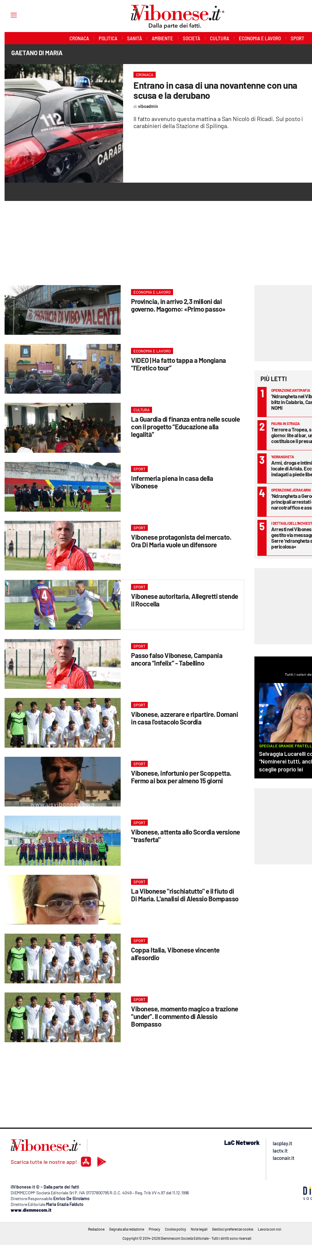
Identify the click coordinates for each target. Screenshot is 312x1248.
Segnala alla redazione (126, 1229)
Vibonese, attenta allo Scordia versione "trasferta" (185, 835)
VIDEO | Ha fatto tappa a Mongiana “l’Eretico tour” (178, 364)
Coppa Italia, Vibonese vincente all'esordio (175, 953)
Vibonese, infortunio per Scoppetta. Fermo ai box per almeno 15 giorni (181, 777)
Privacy (154, 1229)
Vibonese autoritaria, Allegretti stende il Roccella (184, 600)
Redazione (96, 1229)
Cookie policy (175, 1229)
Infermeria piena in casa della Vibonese (172, 482)
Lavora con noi (269, 1229)
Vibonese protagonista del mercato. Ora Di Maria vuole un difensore (181, 541)
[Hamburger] (8, 14)
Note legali (199, 1229)
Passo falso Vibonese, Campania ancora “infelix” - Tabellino (176, 659)
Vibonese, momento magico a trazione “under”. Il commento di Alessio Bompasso (184, 1016)
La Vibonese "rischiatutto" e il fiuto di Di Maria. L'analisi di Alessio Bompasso (185, 895)
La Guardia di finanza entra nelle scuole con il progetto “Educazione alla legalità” (185, 426)
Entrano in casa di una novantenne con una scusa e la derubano (215, 90)
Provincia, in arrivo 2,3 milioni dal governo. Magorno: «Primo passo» (178, 305)
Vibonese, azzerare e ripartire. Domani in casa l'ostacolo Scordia (184, 718)
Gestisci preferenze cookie (232, 1229)
